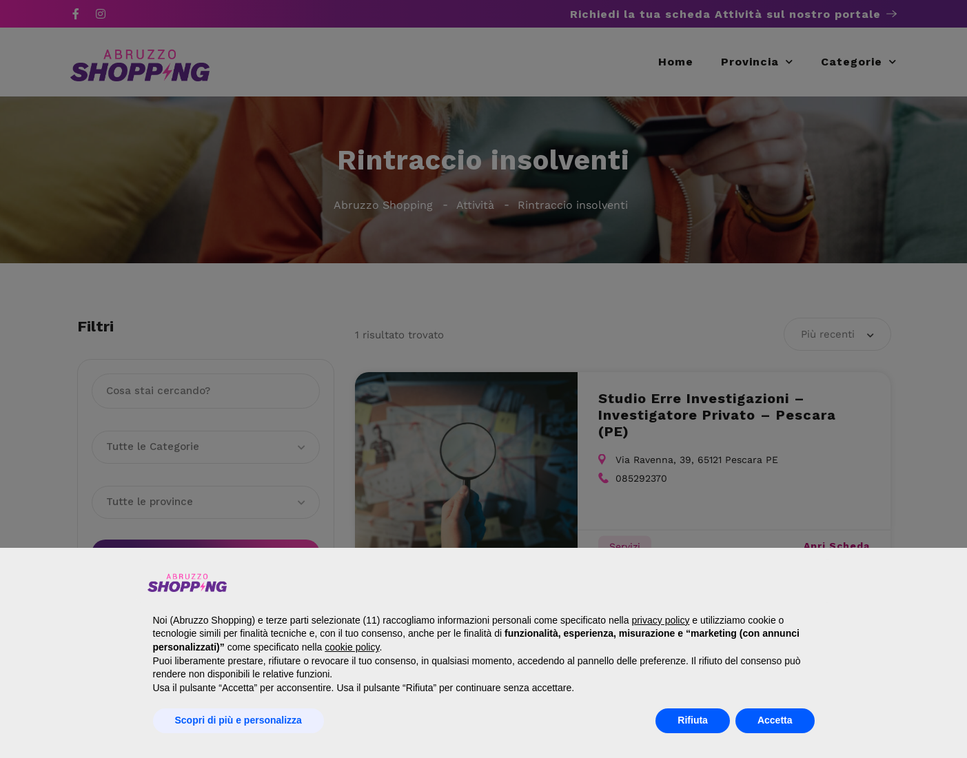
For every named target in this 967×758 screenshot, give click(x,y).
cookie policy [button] (352, 647)
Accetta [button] (775, 720)
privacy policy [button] (660, 620)
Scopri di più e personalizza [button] (238, 720)
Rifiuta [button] (693, 720)
